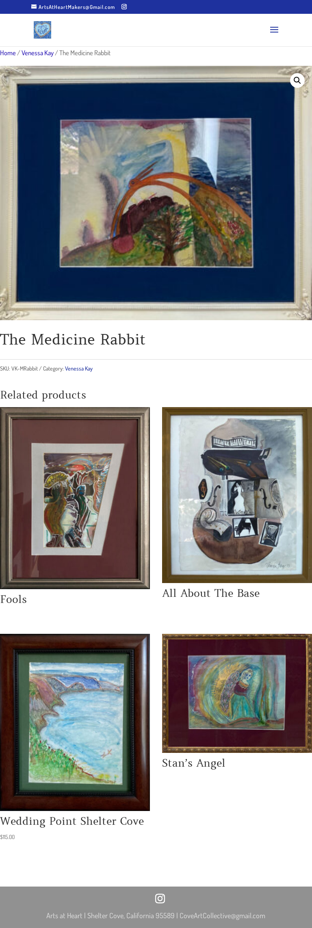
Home (8, 52)
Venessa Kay (38, 52)
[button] (297, 80)
